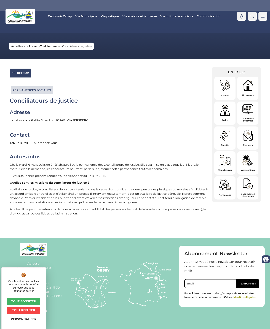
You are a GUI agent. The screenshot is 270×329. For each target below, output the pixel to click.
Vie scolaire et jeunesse (139, 16)
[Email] (210, 283)
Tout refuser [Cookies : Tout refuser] (23, 310)
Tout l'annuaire (50, 46)
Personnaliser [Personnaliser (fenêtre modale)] (23, 319)
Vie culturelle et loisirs (176, 16)
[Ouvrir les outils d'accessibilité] (266, 259)
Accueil (33, 46)
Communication (208, 16)
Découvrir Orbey (60, 16)
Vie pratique (110, 16)
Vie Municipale (86, 16)
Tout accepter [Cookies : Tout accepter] (23, 301)
